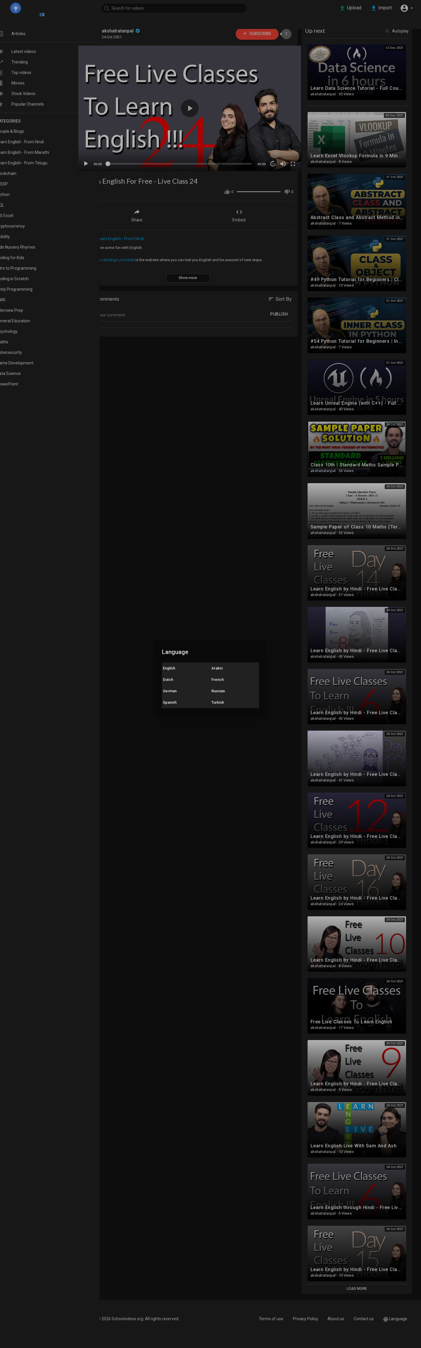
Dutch (168, 679)
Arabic (217, 668)
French (217, 679)
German (170, 691)
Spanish (170, 702)
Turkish (217, 702)
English (169, 668)
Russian (218, 691)
